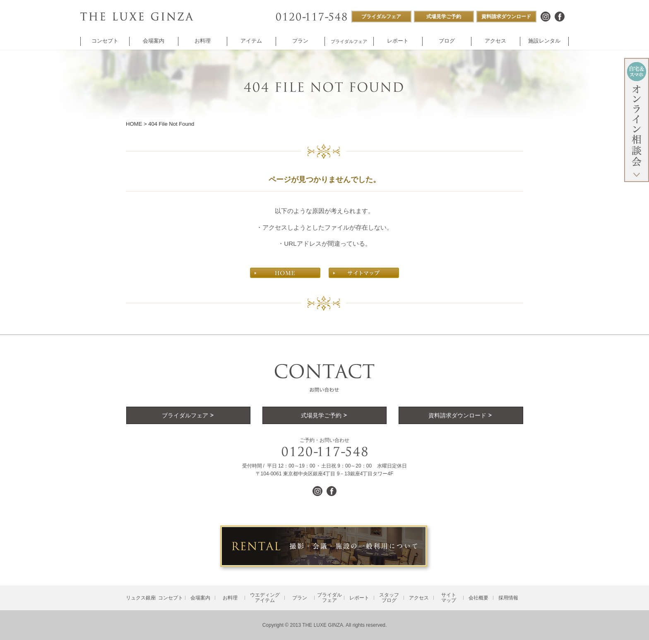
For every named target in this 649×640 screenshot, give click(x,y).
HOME (134, 124)
